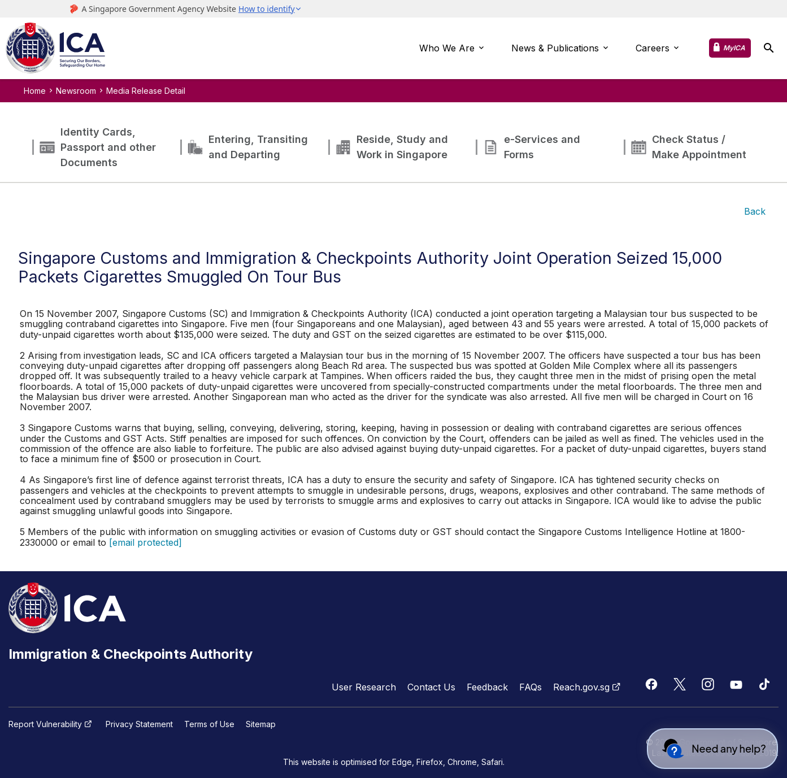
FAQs (530, 687)
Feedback (487, 687)
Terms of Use (209, 724)
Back (755, 211)
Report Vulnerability (51, 724)
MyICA (734, 48)
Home (35, 90)
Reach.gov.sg (588, 687)
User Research (364, 687)
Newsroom (76, 90)
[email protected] (145, 542)
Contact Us (431, 687)
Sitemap (261, 724)
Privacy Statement (139, 724)
